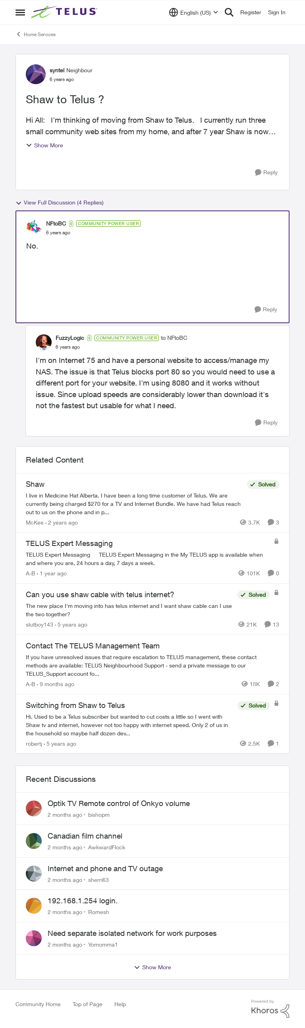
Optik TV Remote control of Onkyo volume (119, 803)
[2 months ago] (65, 814)
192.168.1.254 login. (83, 900)
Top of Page (87, 1004)
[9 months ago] (55, 684)
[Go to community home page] (65, 12)
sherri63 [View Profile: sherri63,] (98, 879)
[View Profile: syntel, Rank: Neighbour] (36, 74)
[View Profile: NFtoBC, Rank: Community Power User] (34, 228)
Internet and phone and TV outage (105, 868)
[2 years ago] (61, 522)
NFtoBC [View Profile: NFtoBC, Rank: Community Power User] (56, 223)
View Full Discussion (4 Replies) (59, 202)
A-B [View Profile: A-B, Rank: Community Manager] (30, 573)
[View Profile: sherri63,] (34, 873)
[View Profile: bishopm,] (34, 808)
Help (120, 1004)
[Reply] (266, 172)
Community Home (38, 1004)
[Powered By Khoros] (270, 1009)
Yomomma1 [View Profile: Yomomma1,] (103, 944)
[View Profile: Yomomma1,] (34, 938)
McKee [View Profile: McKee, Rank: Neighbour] (35, 522)
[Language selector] (194, 12)
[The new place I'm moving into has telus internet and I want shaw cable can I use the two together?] (130, 610)
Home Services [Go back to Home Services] (35, 34)
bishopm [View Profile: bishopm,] (99, 814)
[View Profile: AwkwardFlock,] (34, 841)
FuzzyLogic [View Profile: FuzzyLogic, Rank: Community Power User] (70, 337)
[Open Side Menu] (20, 12)
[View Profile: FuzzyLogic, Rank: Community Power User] (44, 342)
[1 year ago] (52, 573)
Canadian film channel (85, 835)
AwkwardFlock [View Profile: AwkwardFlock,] (106, 847)
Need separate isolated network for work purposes (132, 933)
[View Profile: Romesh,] (34, 906)
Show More (44, 145)
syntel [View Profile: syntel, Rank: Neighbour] (57, 70)
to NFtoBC (174, 337)
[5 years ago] (71, 624)
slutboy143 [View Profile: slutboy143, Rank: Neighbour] (39, 624)
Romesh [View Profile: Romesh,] (98, 911)
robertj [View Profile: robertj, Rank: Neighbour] (34, 743)
